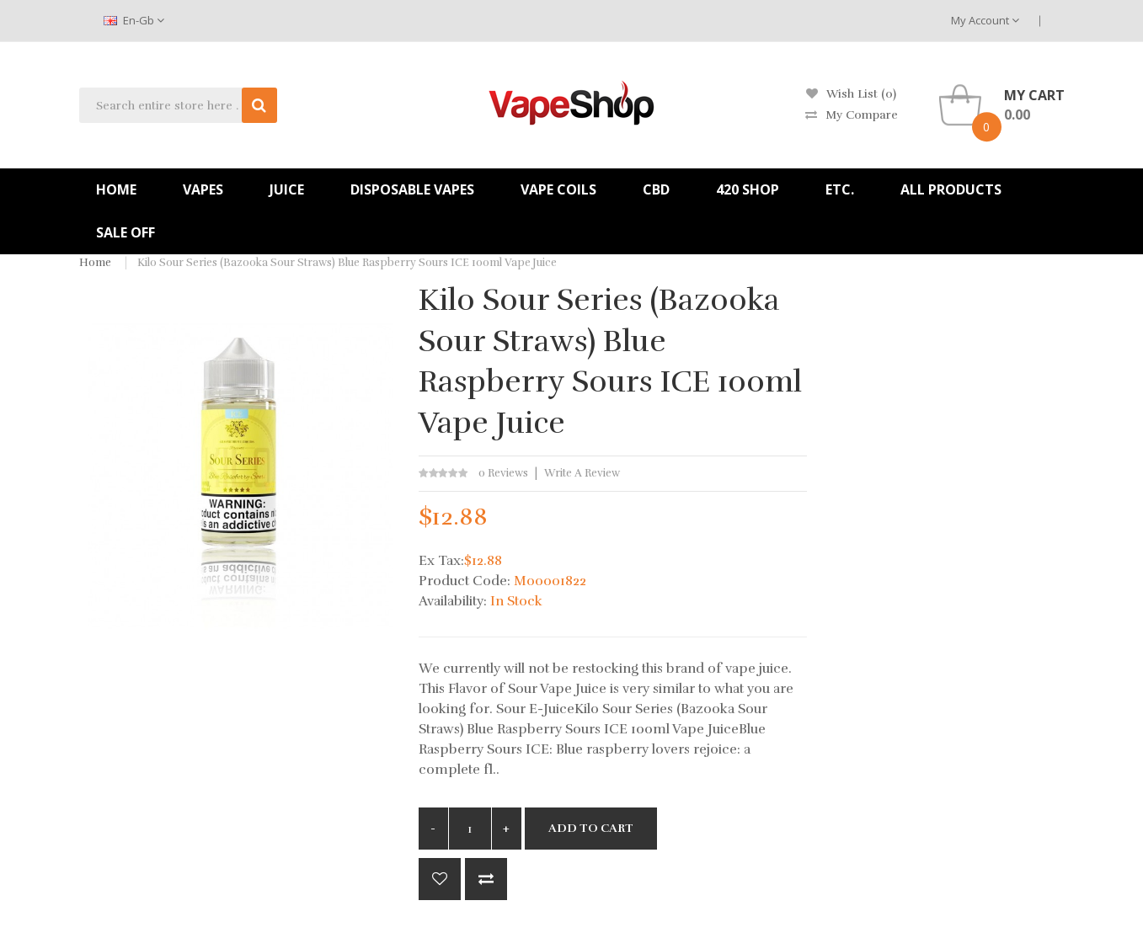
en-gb (134, 20)
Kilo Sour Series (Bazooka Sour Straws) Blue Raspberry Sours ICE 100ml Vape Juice (347, 262)
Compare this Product (486, 879)
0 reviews (503, 473)
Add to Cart (590, 828)
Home (95, 262)
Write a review (582, 473)
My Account (985, 20)
